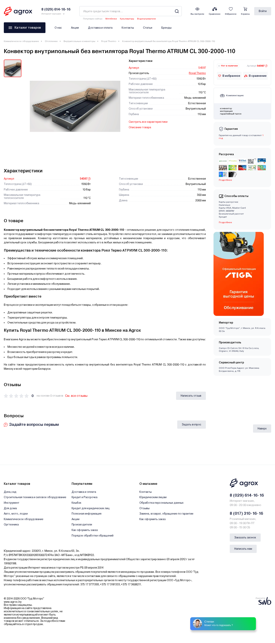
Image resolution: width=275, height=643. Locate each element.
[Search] (177, 11)
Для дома (10, 508)
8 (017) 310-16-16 (246, 513)
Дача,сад (10, 491)
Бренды (166, 27)
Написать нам (243, 548)
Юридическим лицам (153, 497)
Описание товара (140, 127)
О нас (58, 27)
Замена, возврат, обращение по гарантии (166, 513)
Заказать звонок (245, 537)
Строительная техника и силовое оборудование (35, 497)
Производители (82, 524)
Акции (75, 27)
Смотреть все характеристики (148, 121)
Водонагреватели (146, 19)
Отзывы (144, 508)
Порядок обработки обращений (92, 535)
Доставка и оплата (100, 27)
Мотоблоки (111, 19)
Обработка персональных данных (161, 502)
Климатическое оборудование (21, 41)
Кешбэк (76, 502)
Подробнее (225, 180)
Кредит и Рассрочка (84, 497)
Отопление (51, 41)
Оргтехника (11, 524)
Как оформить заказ (85, 530)
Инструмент (11, 502)
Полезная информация (86, 513)
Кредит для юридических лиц (91, 508)
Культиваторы (127, 19)
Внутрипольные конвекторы (79, 41)
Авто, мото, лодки (16, 513)
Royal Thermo (108, 41)
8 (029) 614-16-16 (247, 495)
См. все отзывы (76, 396)
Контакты (128, 27)
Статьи (147, 27)
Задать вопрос (191, 424)
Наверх (262, 428)
